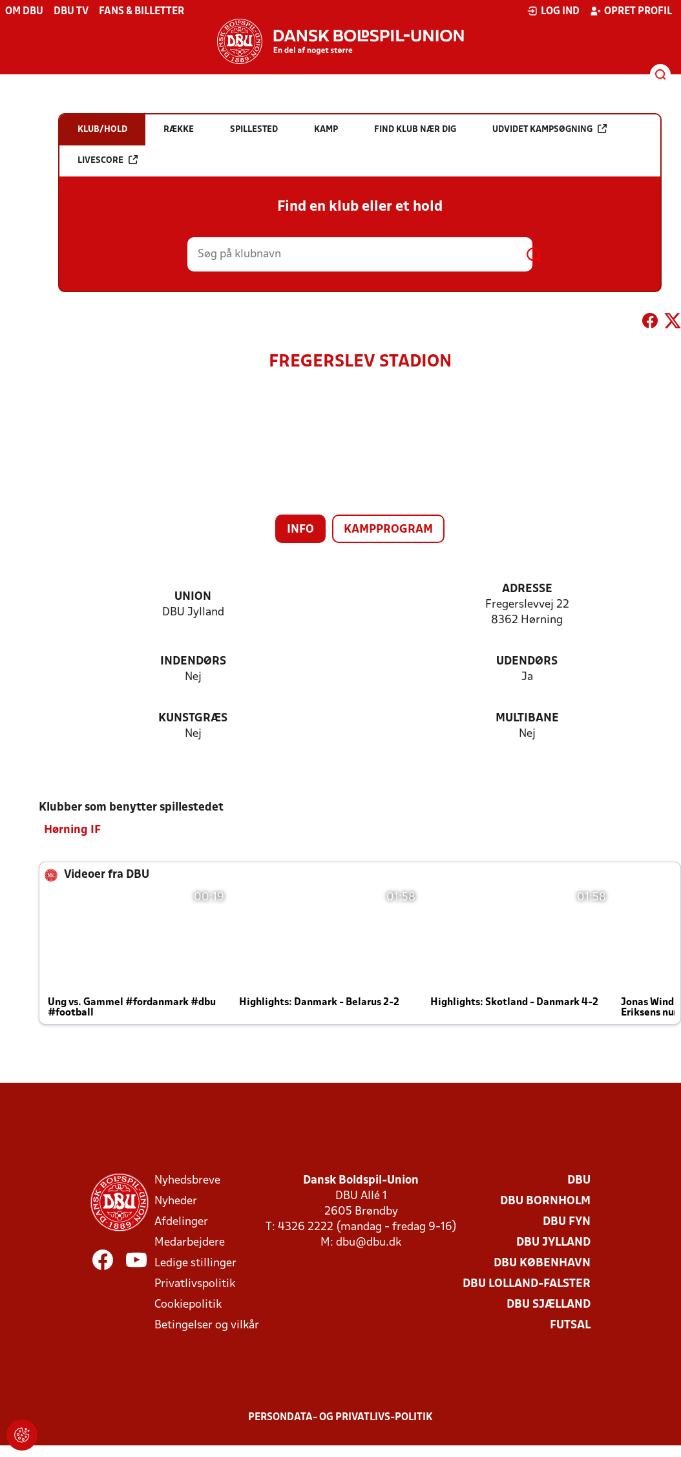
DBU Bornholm (545, 1200)
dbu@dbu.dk (368, 1242)
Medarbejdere (189, 1242)
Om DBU (24, 11)
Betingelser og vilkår (206, 1324)
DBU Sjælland (549, 1304)
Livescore (108, 160)
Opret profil (631, 11)
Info (300, 529)
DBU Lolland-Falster (527, 1283)
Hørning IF (72, 829)
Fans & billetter (141, 11)
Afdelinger (181, 1221)
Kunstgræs (192, 718)
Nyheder (175, 1200)
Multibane (527, 718)
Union (192, 596)
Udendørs (527, 661)
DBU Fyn (567, 1221)
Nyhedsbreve (187, 1180)
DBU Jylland (553, 1242)
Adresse (527, 589)
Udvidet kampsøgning (549, 129)
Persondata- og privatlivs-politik (340, 1416)
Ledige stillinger (195, 1262)
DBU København (542, 1262)
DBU (579, 1180)
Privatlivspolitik (194, 1283)
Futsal (570, 1324)
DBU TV (71, 11)
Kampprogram (388, 529)
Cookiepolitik (188, 1304)
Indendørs (193, 661)
